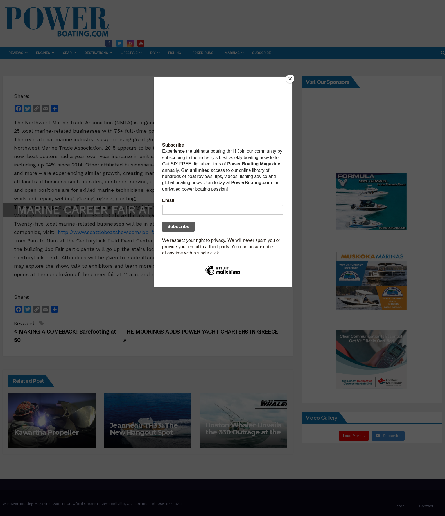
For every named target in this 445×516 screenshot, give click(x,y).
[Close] (290, 79)
